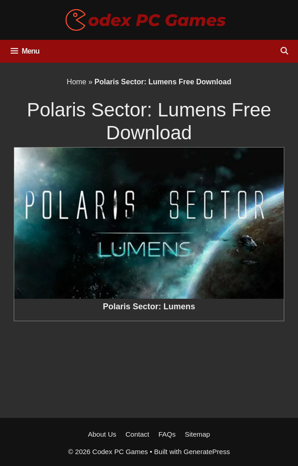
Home (76, 82)
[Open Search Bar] (284, 51)
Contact (137, 434)
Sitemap (197, 434)
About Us (102, 434)
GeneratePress (207, 451)
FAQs (167, 434)
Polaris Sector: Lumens (149, 306)
